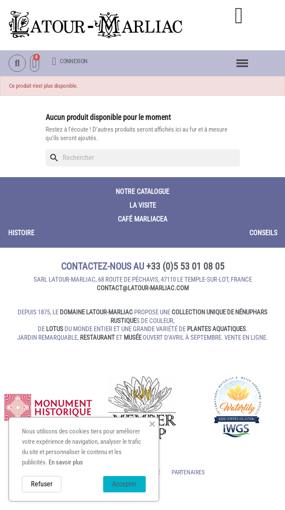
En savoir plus (66, 462)
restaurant (97, 337)
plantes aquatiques (216, 329)
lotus (54, 329)
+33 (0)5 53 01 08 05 (185, 266)
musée (132, 337)
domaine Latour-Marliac (96, 312)
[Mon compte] (69, 61)
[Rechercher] (143, 157)
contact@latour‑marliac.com (143, 288)
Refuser (41, 484)
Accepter (124, 484)
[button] (239, 15)
